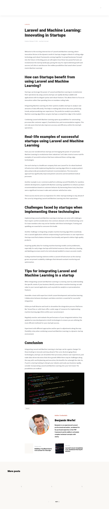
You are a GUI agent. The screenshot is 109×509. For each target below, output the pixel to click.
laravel (27, 24)
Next (57, 499)
